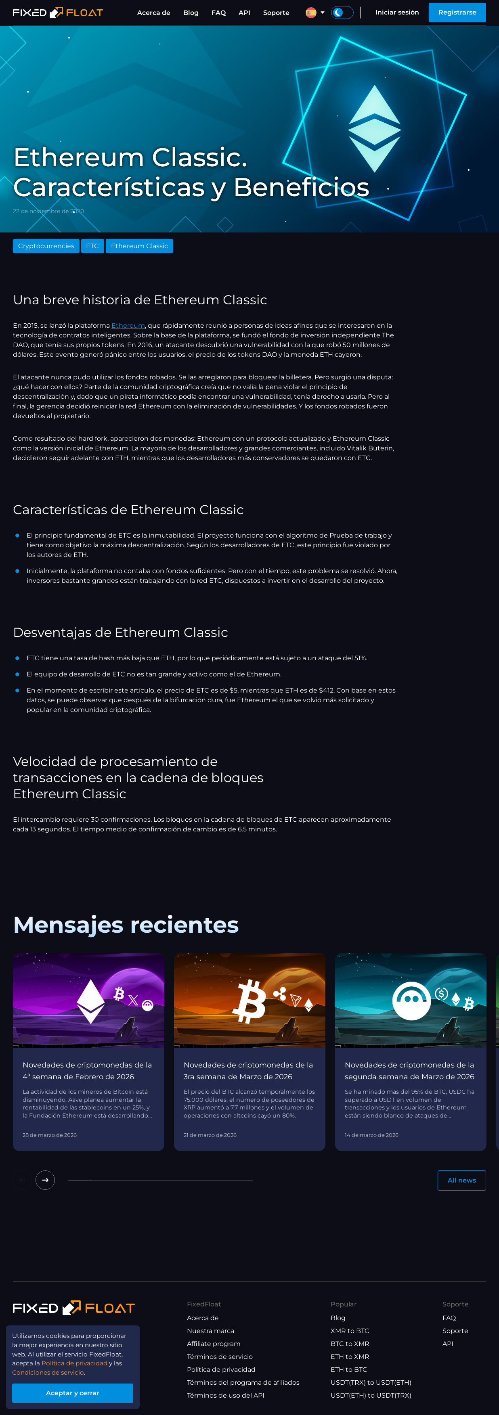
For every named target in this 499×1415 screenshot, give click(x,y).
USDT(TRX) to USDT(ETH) (371, 1382)
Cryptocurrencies (46, 246)
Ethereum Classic (139, 246)
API (244, 13)
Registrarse (457, 12)
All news (462, 1180)
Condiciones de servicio (51, 1371)
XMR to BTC (350, 1331)
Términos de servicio (220, 1357)
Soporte (276, 13)
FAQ (219, 13)
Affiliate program (214, 1344)
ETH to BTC (349, 1369)
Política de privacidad (221, 1369)
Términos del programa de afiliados (243, 1382)
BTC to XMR (350, 1344)
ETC (92, 246)
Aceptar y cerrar (76, 1392)
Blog (191, 13)
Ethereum (128, 325)
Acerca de (153, 13)
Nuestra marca (210, 1331)
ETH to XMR (350, 1357)
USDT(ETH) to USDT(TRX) (371, 1395)
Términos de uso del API (225, 1395)
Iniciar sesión (397, 12)
